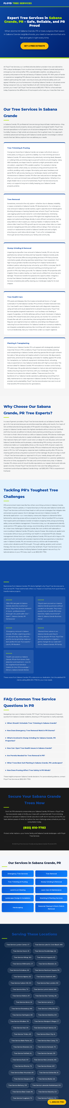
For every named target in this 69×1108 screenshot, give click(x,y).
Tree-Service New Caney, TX (47, 1040)
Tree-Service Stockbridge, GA (45, 951)
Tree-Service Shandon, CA (22, 1047)
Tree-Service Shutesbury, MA (22, 1009)
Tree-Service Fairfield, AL (23, 1053)
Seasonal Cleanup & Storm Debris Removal (51, 907)
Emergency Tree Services (18, 874)
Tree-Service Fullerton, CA (47, 1098)
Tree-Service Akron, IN (24, 1002)
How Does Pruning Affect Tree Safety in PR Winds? (28, 770)
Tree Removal (51, 874)
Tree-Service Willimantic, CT (23, 964)
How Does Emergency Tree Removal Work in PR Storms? (31, 730)
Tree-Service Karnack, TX (47, 1047)
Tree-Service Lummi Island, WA (45, 989)
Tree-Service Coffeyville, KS (48, 1009)
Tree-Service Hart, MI (20, 1028)
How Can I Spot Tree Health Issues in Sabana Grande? (29, 748)
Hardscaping (18, 907)
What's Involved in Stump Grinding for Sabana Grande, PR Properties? (30, 739)
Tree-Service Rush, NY (20, 1060)
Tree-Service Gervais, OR (46, 1053)
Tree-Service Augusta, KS (46, 957)
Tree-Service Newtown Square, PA (47, 970)
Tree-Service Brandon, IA (47, 964)
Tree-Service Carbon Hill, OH (21, 983)
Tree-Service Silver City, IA (46, 1034)
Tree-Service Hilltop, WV (22, 957)
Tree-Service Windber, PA (19, 1021)
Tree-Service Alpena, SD (22, 977)
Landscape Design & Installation (17, 898)
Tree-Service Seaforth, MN (45, 977)
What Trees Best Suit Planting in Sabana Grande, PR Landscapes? (35, 763)
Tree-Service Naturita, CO (47, 1092)
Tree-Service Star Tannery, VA (46, 996)
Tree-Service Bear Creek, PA (22, 1092)
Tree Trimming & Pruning (18, 882)
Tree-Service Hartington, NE (22, 1015)
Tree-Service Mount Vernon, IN (45, 1028)
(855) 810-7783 (34, 827)
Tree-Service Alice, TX (20, 989)
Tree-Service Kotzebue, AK (19, 970)
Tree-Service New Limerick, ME (45, 1060)
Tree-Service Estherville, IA (48, 1072)
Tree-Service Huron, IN (21, 951)
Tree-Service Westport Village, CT (46, 1021)
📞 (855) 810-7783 (57, 1101)
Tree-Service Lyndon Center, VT (18, 945)
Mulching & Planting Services (51, 898)
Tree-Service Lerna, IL (45, 1002)
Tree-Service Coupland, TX (22, 1098)
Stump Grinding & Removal (51, 882)
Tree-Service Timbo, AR (22, 1034)
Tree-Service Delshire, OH (47, 1015)
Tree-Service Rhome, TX (23, 1066)
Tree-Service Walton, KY (21, 996)
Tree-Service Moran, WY (46, 1066)
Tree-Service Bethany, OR (17, 1085)
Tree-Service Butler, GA (46, 1079)
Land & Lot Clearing (17, 890)
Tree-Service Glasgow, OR (23, 1079)
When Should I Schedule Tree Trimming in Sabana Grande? (32, 723)
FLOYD (18, 3)
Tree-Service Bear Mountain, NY (22, 1072)
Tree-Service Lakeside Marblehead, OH (46, 1085)
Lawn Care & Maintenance (51, 890)
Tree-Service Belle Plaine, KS (21, 1040)
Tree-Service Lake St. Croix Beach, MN (48, 945)
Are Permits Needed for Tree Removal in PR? (26, 755)
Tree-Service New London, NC (47, 983)
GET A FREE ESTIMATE (34, 46)
